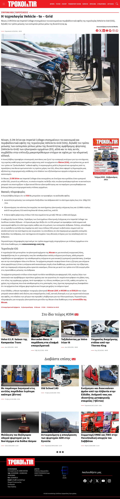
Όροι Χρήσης (12, 487)
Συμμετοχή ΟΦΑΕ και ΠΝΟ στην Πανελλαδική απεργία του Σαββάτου (99, 438)
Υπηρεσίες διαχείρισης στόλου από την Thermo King (104, 342)
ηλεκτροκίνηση (27, 307)
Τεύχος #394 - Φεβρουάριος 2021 (105, 178)
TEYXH (58, 4)
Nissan (37, 307)
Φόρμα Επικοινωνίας (14, 482)
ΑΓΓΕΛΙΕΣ (111, 4)
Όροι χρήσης (72, 493)
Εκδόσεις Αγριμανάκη (41, 471)
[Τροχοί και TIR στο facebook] (85, 481)
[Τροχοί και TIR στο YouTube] (103, 481)
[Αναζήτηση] (117, 4)
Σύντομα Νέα (7, 12)
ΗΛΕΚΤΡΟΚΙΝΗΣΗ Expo (42, 473)
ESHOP (64, 4)
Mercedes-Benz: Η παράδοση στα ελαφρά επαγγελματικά (44, 342)
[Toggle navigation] (3, 4)
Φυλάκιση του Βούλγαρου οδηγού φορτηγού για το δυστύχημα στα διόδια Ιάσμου (18, 438)
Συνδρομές (11, 484)
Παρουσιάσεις (21, 12)
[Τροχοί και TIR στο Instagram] (109, 481)
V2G (44, 307)
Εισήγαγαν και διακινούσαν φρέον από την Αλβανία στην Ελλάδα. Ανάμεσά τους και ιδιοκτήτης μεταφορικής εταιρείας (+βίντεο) (98, 394)
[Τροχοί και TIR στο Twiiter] (97, 481)
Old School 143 (49, 388)
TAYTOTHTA (38, 475)
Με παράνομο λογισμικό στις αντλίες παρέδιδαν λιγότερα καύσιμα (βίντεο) (18, 391)
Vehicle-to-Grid (53, 307)
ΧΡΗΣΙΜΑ (93, 4)
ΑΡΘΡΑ (52, 4)
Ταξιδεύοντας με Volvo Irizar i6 (74, 340)
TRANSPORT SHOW (74, 4)
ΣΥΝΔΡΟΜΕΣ (101, 4)
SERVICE (85, 4)
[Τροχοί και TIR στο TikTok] (91, 481)
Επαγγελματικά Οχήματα (11, 307)
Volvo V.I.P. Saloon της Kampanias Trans (14, 340)
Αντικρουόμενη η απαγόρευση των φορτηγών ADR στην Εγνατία (59, 438)
